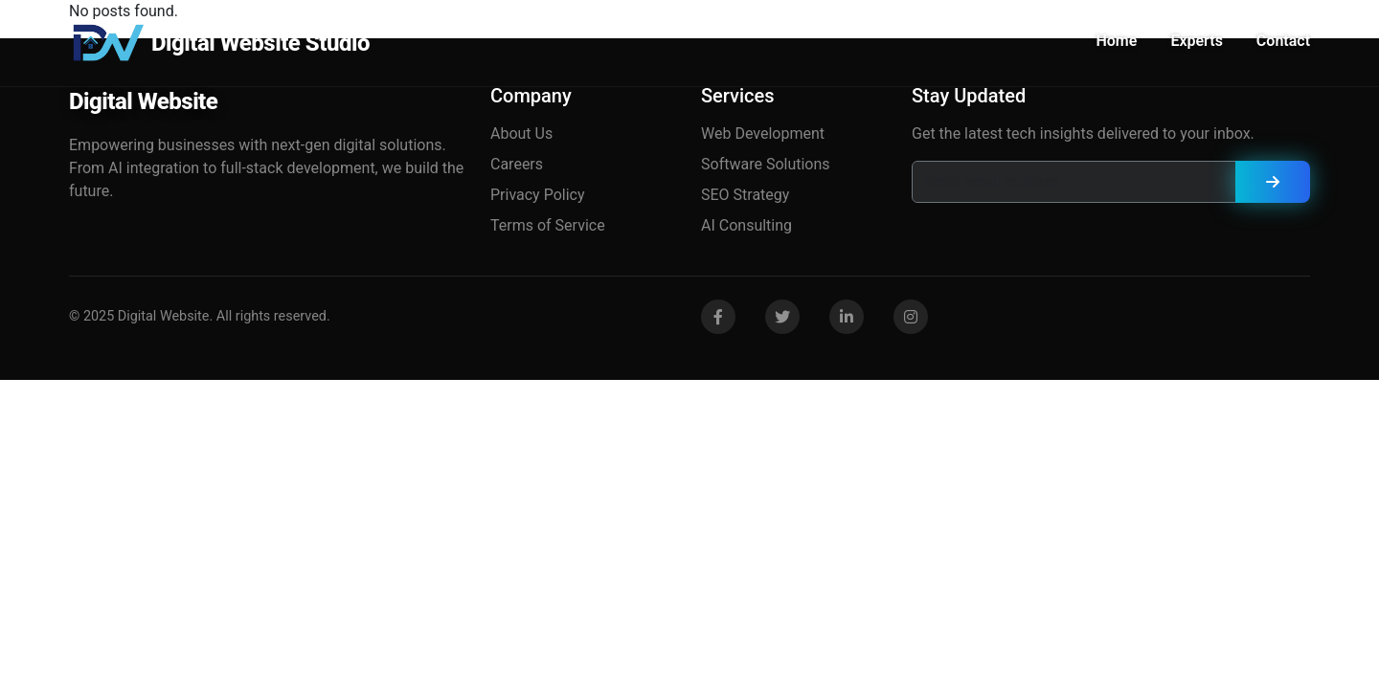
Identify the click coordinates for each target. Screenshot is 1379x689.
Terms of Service (547, 225)
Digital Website (143, 101)
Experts (1196, 41)
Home (1116, 41)
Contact (1283, 41)
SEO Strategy (745, 195)
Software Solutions (765, 164)
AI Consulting (746, 225)
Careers (516, 164)
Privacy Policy (537, 195)
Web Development (763, 133)
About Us (521, 133)
